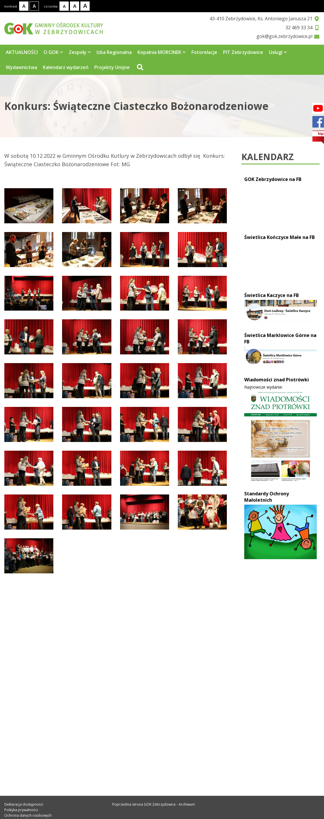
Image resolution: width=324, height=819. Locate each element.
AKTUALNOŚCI (22, 52)
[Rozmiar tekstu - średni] (74, 6)
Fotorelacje (204, 52)
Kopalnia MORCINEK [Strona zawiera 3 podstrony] (161, 52)
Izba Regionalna (114, 52)
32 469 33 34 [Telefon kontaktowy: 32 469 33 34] (27, 721)
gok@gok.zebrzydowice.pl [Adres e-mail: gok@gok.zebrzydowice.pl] (44, 734)
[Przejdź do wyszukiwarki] (139, 67)
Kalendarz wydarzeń (65, 67)
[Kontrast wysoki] (34, 6)
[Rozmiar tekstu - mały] (64, 6)
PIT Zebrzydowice (243, 52)
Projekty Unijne (112, 67)
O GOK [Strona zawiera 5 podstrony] (53, 52)
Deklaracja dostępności (23, 804)
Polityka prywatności (21, 809)
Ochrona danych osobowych (28, 815)
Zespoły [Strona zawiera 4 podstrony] (80, 52)
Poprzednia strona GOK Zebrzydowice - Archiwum (153, 804)
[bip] (318, 137)
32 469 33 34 (298, 27)
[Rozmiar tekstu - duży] (85, 6)
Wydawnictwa (21, 67)
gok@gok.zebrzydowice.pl (284, 36)
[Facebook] (318, 108)
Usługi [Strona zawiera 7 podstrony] (278, 52)
